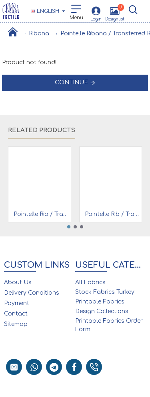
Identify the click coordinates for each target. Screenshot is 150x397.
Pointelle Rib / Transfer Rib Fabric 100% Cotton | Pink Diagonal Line (41, 214)
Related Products (41, 130)
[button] (68, 226)
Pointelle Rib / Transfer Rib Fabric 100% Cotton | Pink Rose (112, 214)
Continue (71, 82)
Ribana (39, 34)
